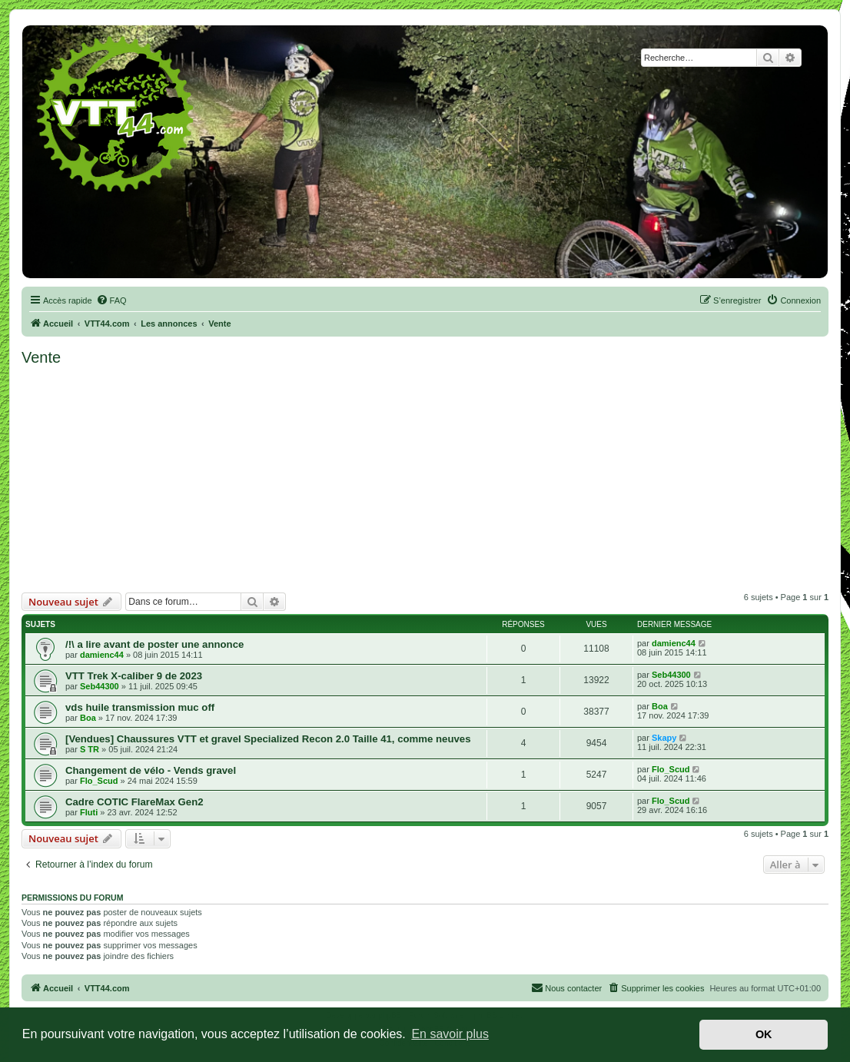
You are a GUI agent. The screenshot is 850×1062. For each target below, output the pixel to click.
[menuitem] (111, 300)
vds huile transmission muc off (139, 707)
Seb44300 (99, 686)
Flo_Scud (99, 780)
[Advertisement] (425, 477)
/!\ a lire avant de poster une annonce (154, 644)
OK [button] (763, 1034)
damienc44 (102, 654)
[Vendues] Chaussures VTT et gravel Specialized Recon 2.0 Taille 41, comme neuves (267, 739)
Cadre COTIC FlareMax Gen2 (134, 802)
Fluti (89, 812)
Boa (88, 717)
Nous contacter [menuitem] (566, 987)
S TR (89, 749)
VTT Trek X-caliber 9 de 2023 (133, 676)
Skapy (664, 737)
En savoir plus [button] (450, 1033)
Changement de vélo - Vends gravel (150, 770)
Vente (41, 357)
